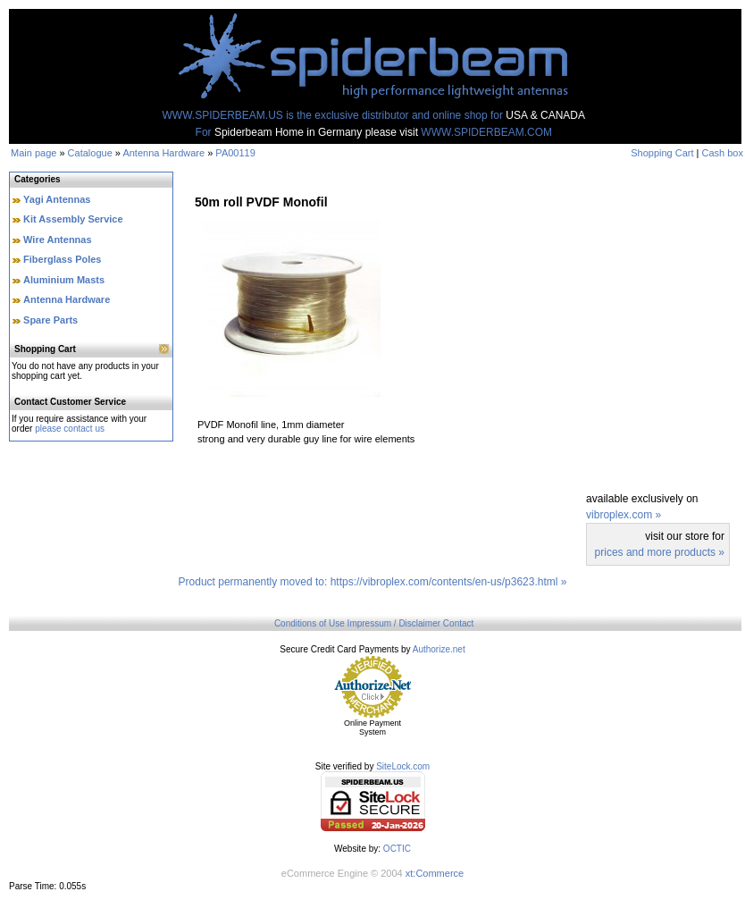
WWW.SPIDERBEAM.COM (486, 132)
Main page (33, 152)
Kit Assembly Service (72, 219)
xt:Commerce (435, 873)
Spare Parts (50, 320)
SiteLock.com (403, 766)
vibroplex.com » (623, 515)
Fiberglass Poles (62, 259)
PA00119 (235, 152)
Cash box (722, 152)
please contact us (70, 428)
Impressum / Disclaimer (393, 623)
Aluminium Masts (64, 279)
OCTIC (397, 849)
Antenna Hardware (163, 152)
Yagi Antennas (56, 199)
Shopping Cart (662, 152)
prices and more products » (659, 552)
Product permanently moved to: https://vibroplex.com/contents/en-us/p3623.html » (373, 582)
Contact (458, 623)
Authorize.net (439, 649)
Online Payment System (372, 727)
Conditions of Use (309, 623)
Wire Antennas (57, 239)
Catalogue (90, 152)
